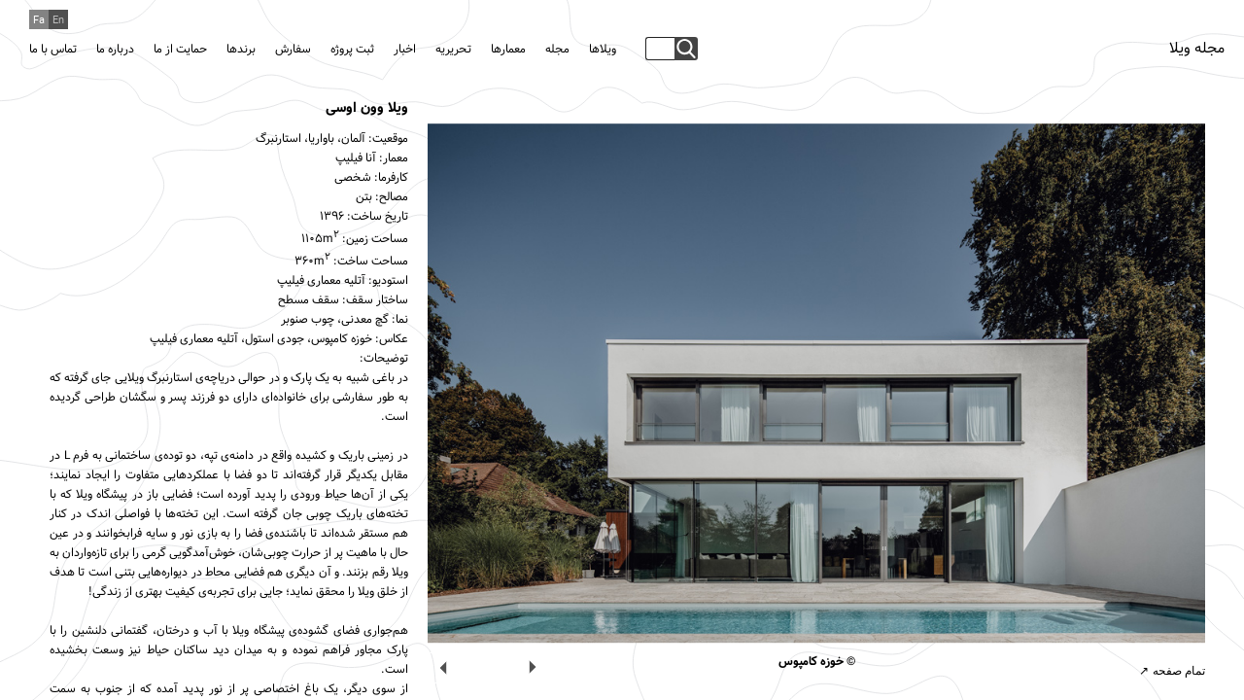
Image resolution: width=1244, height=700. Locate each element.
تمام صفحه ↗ (1172, 671)
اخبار (405, 49)
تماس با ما (53, 49)
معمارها (508, 49)
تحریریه (453, 49)
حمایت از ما (180, 49)
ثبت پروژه (352, 49)
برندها (241, 49)
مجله (557, 49)
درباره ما (115, 49)
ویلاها (602, 49)
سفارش (293, 49)
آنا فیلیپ (355, 158)
